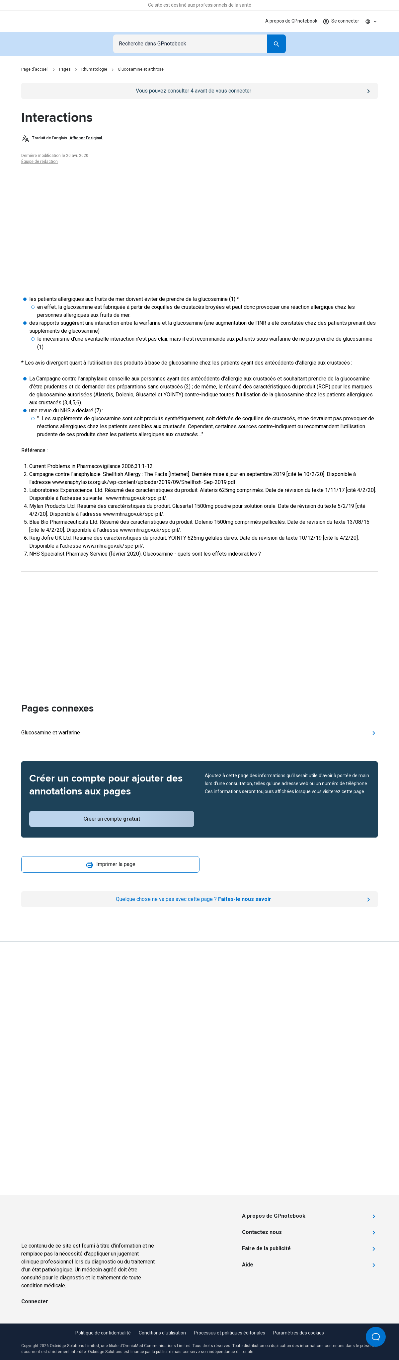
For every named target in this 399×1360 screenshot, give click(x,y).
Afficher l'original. (86, 138)
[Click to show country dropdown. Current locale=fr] (371, 21)
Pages (65, 69)
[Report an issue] (199, 899)
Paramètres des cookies (298, 1332)
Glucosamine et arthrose (141, 69)
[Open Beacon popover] (376, 1337)
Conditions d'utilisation (162, 1332)
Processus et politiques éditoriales (229, 1332)
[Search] (276, 43)
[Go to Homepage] (44, 21)
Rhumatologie (94, 69)
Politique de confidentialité (103, 1332)
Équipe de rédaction (39, 161)
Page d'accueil (34, 69)
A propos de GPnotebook (291, 21)
